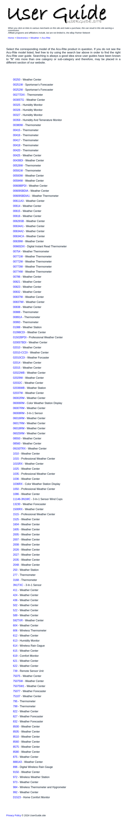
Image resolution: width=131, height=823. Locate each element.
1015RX (18, 463)
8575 (16, 746)
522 (15, 610)
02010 (16, 347)
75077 (16, 691)
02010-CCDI (20, 352)
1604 (16, 524)
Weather (34, 38)
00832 (16, 291)
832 (15, 721)
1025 (16, 468)
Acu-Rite (46, 38)
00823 (16, 286)
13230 (16, 504)
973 (15, 782)
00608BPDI (20, 185)
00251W (18, 84)
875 (15, 756)
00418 (16, 145)
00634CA (18, 236)
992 (15, 792)
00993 (16, 322)
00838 (16, 307)
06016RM (18, 418)
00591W (18, 170)
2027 (16, 554)
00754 (16, 251)
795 (15, 701)
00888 (16, 312)
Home (11, 38)
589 (15, 615)
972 (15, 777)
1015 (16, 458)
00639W (18, 241)
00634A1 (18, 226)
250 (15, 569)
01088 (16, 327)
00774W (18, 271)
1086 (16, 494)
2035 (16, 559)
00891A (17, 317)
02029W (18, 377)
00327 (16, 115)
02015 (16, 367)
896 (15, 767)
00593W (18, 175)
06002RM (18, 398)
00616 (16, 216)
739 (15, 671)
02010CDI (19, 357)
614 (15, 645)
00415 (16, 130)
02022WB (19, 372)
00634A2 (18, 231)
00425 (16, 155)
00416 (16, 135)
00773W (18, 266)
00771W (18, 256)
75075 (16, 676)
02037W (18, 393)
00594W (18, 180)
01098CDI (19, 332)
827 (15, 716)
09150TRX (19, 448)
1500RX (18, 509)
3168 (16, 580)
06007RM (18, 408)
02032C (17, 382)
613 (15, 640)
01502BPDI (20, 337)
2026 (16, 549)
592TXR (18, 620)
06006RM (18, 403)
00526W (18, 165)
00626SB (18, 221)
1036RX (18, 484)
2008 (16, 544)
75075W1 (18, 686)
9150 (16, 772)
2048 (16, 564)
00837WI (18, 302)
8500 (16, 726)
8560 (16, 741)
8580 (16, 751)
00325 (16, 104)
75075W (18, 681)
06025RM (18, 433)
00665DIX (19, 246)
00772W (18, 261)
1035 (16, 473)
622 (15, 665)
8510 (16, 736)
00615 (16, 211)
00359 (16, 120)
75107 (16, 696)
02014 (16, 362)
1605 (16, 529)
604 (15, 625)
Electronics (22, 38)
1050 (16, 489)
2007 (16, 539)
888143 (17, 761)
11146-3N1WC (22, 499)
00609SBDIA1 (21, 195)
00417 (16, 140)
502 (15, 605)
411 (15, 590)
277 (15, 574)
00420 (16, 150)
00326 (16, 109)
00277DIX (19, 94)
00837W (18, 297)
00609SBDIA (20, 190)
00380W (18, 125)
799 (15, 706)
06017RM (18, 423)
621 (15, 660)
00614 (16, 206)
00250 (16, 79)
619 (15, 655)
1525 (16, 519)
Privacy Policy (13, 815)
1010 (16, 453)
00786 (16, 276)
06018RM (18, 428)
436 (15, 600)
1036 (16, 478)
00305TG (18, 99)
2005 (16, 534)
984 (15, 787)
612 (15, 635)
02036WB (19, 387)
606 (15, 630)
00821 (16, 281)
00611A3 (18, 200)
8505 (16, 731)
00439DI (18, 160)
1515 (16, 514)
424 (15, 595)
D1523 (17, 797)
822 (15, 711)
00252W (18, 89)
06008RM (18, 413)
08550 (16, 438)
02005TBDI (19, 342)
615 (15, 650)
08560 (16, 443)
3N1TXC (18, 585)
